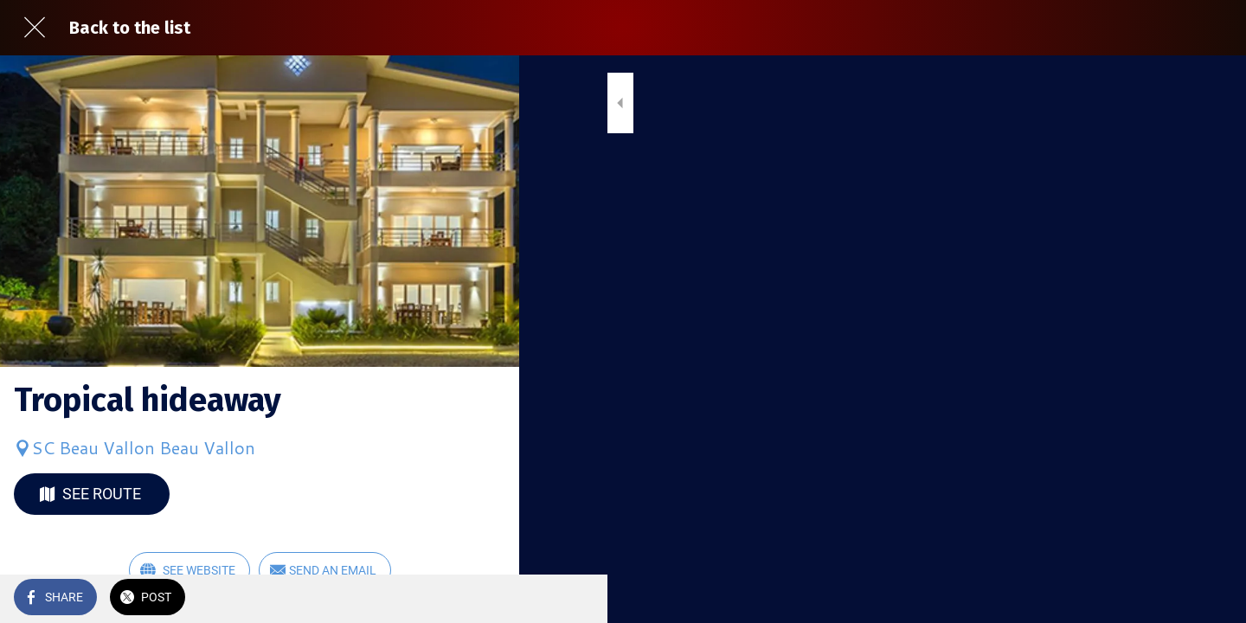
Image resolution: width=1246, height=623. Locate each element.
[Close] (34, 27)
